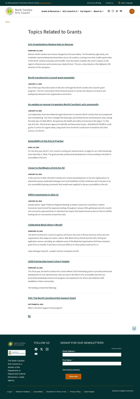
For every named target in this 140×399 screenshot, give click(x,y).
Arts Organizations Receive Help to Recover (50, 44)
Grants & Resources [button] (50, 11)
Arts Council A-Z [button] (70, 11)
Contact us (109, 3)
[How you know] (46, 3)
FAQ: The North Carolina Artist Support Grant (52, 298)
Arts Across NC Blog (94, 3)
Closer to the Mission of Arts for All (46, 168)
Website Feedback (23, 392)
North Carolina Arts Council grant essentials (51, 77)
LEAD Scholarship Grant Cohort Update (48, 261)
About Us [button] (98, 11)
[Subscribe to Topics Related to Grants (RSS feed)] (29, 316)
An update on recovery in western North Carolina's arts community (63, 104)
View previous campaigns (71, 370)
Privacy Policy (75, 392)
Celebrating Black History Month (45, 225)
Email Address (69, 351)
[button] (132, 11)
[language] (127, 3)
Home (7, 22)
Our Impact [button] (85, 11)
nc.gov (9, 392)
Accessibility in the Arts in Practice (45, 141)
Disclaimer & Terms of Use (56, 392)
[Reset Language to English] (119, 3)
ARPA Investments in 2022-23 (43, 194)
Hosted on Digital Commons (122, 391)
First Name (68, 360)
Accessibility (38, 392)
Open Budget (89, 392)
